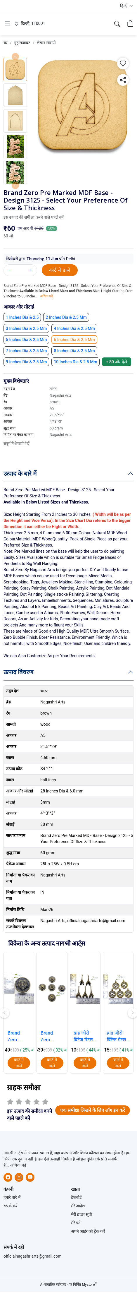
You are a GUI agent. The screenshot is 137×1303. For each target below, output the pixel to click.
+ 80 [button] (116, 361)
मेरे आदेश (78, 1205)
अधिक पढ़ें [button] (46, 296)
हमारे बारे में (12, 1197)
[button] (126, 6)
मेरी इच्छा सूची (81, 1214)
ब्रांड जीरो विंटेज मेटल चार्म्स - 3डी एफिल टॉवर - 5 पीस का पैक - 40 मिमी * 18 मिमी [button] (85, 1036)
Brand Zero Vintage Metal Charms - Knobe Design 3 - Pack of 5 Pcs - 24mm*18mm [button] (52, 1036)
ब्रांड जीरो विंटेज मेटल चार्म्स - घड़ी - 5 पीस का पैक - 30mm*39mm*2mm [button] (118, 1036)
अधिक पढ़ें (18, 1165)
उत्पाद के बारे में (20, 473)
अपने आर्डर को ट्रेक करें (88, 1231)
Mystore (89, 1285)
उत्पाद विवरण (18, 672)
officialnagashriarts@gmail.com (33, 1256)
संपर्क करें (11, 1205)
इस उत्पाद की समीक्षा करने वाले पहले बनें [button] (34, 217)
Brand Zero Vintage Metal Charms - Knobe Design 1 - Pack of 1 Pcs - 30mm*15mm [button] (19, 1036)
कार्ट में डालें (59, 270)
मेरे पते (76, 1222)
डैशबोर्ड (76, 1197)
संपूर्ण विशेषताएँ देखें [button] (17, 443)
